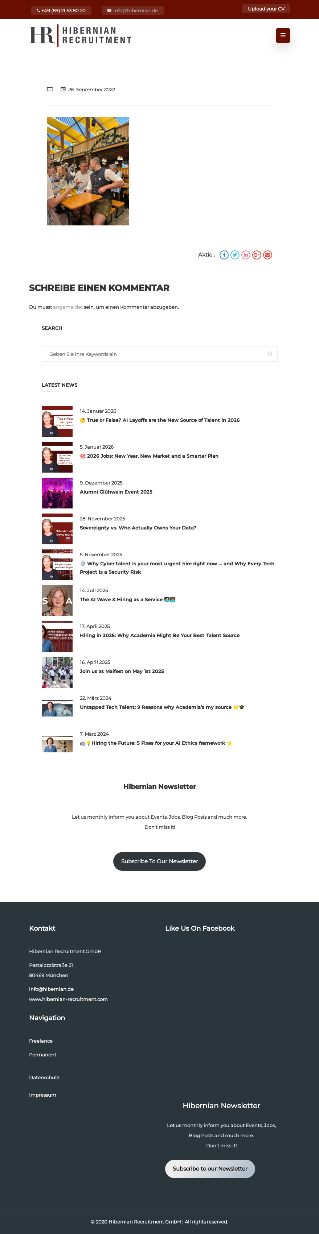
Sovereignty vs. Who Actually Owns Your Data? (138, 528)
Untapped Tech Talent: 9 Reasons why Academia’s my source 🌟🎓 (162, 707)
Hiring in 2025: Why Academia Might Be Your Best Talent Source (160, 635)
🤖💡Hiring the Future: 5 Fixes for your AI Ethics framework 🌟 (156, 743)
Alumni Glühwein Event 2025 (116, 492)
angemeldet (68, 307)
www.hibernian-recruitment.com (68, 999)
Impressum (42, 1095)
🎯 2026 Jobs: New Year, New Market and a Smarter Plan (149, 456)
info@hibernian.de (135, 10)
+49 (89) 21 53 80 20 (61, 10)
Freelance (41, 1041)
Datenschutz (44, 1077)
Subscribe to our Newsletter (210, 1169)
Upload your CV (266, 9)
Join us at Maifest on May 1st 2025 (122, 671)
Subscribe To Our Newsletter (159, 861)
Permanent (42, 1055)
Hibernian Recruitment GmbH (145, 1222)
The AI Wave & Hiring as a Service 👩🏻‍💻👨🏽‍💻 (128, 599)
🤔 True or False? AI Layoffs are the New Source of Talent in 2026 (160, 420)
